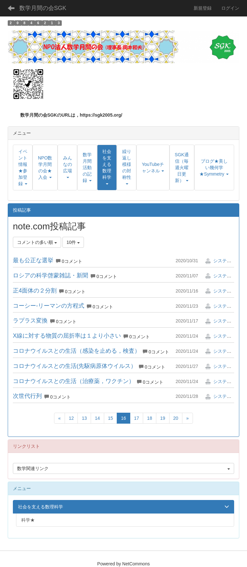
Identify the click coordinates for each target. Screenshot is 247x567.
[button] (106, 167)
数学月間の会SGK (42, 8)
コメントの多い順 (37, 242)
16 (123, 418)
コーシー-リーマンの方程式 (48, 306)
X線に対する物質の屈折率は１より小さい (67, 335)
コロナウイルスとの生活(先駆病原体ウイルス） (74, 366)
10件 (73, 242)
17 (136, 418)
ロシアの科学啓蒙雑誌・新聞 (50, 275)
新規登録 (203, 8)
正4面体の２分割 (35, 290)
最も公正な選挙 (33, 260)
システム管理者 (225, 260)
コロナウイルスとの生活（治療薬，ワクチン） (73, 381)
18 (149, 418)
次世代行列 (27, 396)
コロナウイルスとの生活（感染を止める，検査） (76, 351)
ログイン (230, 8)
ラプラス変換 (30, 320)
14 (97, 418)
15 (110, 418)
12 (71, 418)
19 (162, 418)
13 (84, 418)
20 (175, 418)
